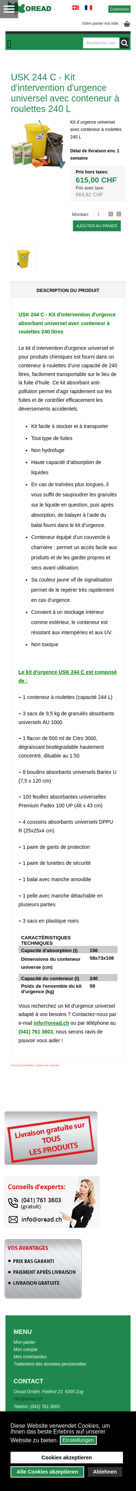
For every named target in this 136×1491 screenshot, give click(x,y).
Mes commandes (30, 1356)
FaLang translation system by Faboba (35, 1065)
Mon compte (26, 1349)
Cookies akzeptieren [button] (66, 1457)
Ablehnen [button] (105, 1472)
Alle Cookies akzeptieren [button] (47, 1472)
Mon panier (25, 1342)
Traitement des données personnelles (50, 1364)
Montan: (80, 214)
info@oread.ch (51, 1023)
